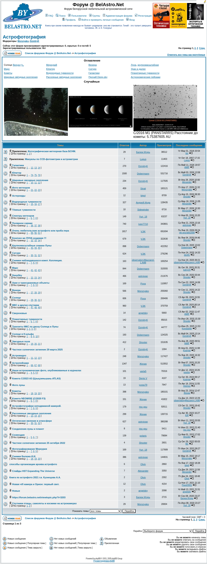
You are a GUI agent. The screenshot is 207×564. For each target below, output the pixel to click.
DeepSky (17, 275)
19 (32, 344)
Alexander (187, 182)
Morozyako (23, 41)
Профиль (69, 20)
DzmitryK (34, 41)
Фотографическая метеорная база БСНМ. (52, 151)
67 (35, 365)
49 (39, 307)
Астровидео (19, 355)
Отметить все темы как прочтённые (186, 55)
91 (39, 233)
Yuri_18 (143, 216)
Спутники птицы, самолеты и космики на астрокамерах (44, 503)
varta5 (143, 371)
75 (35, 175)
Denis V (143, 378)
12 (32, 168)
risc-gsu (143, 407)
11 (35, 182)
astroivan (187, 225)
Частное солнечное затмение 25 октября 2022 (38, 443)
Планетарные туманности (145, 73)
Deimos (187, 386)
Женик (143, 364)
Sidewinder (143, 209)
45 (39, 248)
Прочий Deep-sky (98, 77)
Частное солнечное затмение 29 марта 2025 (37, 349)
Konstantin (187, 328)
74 (32, 175)
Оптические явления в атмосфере (32, 421)
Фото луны (18, 385)
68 (39, 365)
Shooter (187, 197)
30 (32, 255)
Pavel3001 (187, 485)
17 (39, 204)
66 (32, 365)
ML (187, 444)
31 (35, 255)
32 (32, 240)
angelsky (143, 313)
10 (32, 182)
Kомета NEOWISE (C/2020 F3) (29, 398)
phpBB (98, 558)
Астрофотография (24, 37)
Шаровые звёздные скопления (21, 77)
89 (32, 233)
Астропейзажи (20, 363)
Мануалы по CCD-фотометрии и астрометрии (51, 159)
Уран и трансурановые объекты (30, 282)
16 (35, 204)
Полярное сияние (22, 223)
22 (35, 190)
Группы (94, 15)
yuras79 (143, 385)
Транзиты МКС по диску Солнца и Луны (35, 326)
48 (35, 307)
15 (32, 204)
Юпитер (50, 69)
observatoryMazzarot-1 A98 (143, 261)
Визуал (17, 65)
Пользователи (77, 15)
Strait (143, 188)
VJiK (143, 231)
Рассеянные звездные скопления (31, 413)
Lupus (143, 159)
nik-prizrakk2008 (187, 232)
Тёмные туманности (24, 209)
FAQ (49, 15)
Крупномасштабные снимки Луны (31, 245)
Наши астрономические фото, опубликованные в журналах (46, 370)
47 (32, 307)
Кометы (8, 73)
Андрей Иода (143, 202)
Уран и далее (138, 69)
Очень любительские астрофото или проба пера (40, 230)
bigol (143, 195)
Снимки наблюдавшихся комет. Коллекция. (37, 260)
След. (202, 48)
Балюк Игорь (143, 152)
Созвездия (18, 435)
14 (39, 168)
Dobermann (143, 173)
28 (35, 292)
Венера (93, 65)
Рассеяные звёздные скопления (64, 77)
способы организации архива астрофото (33, 464)
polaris (143, 435)
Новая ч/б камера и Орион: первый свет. (35, 484)
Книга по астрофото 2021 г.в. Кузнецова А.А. (35, 477)
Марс (7, 69)
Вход (130, 20)
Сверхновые (19, 313)
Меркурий (51, 65)
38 (39, 225)
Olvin (143, 464)
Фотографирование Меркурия (29, 449)
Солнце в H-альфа (23, 334)
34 (39, 240)
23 (39, 190)
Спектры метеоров (23, 215)
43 (32, 248)
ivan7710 (143, 224)
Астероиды (18, 195)
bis (187, 153)
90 (35, 233)
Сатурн (92, 69)
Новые (16, 491)
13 (35, 168)
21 (32, 190)
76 (39, 175)
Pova (143, 283)
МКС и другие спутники (25, 305)
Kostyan (187, 350)
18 (32, 393)
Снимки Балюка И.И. (24, 456)
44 (35, 248)
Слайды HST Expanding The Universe (33, 471)
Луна (133, 65)
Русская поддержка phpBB (104, 561)
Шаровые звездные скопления (30, 180)
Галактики (94, 73)
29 (39, 292)
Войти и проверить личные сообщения (101, 20)
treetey (187, 372)
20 (35, 344)
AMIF (187, 167)
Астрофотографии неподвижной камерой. (36, 406)
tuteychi (186, 270)
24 (39, 278)
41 (32, 270)
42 (35, 270)
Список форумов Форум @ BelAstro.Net (48, 53)
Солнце (16, 297)
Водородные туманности (60, 73)
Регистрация (143, 15)
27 (32, 292)
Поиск (60, 15)
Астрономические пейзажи (145, 77)
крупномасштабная (148, 65)
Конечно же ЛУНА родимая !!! (29, 238)
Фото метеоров (21, 187)
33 (35, 240)
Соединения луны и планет (28, 429)
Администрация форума (117, 15)
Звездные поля (21, 341)
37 (35, 225)
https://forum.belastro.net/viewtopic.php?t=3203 (39, 497)
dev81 (187, 255)
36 (32, 225)
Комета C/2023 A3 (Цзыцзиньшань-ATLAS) (36, 378)
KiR (186, 415)
